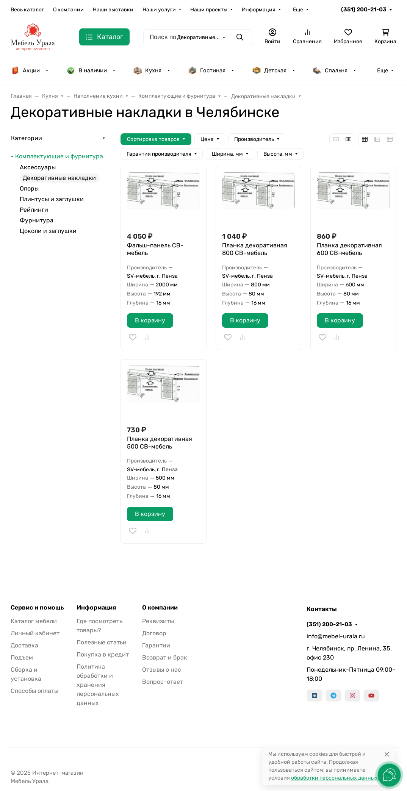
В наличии (86, 70)
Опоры (29, 188)
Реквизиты (158, 621)
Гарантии (156, 645)
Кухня (147, 70)
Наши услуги (159, 9)
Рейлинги (34, 209)
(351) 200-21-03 (364, 9)
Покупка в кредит (103, 654)
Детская (269, 70)
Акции (25, 70)
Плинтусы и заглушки (52, 199)
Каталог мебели (34, 621)
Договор (154, 633)
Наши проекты (208, 9)
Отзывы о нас (161, 669)
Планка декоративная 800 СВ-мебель (254, 249)
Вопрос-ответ (162, 681)
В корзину (150, 320)
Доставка (24, 645)
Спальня (330, 70)
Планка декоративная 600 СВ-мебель (349, 249)
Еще (298, 9)
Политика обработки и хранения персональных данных (98, 685)
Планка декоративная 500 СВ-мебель (159, 442)
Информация (259, 9)
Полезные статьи (102, 642)
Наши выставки (113, 9)
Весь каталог (27, 9)
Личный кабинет (35, 633)
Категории (26, 138)
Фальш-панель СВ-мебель (155, 249)
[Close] (387, 754)
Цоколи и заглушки (48, 230)
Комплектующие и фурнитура (59, 156)
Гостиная (206, 70)
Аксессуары (38, 167)
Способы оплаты (34, 690)
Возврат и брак (164, 657)
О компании (68, 9)
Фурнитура (36, 220)
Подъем (22, 657)
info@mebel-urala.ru (336, 636)
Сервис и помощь (37, 608)
